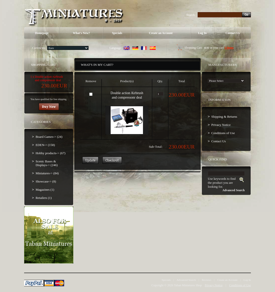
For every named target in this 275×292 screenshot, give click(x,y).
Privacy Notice (221, 125)
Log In (202, 33)
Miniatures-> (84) (47, 173)
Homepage (41, 33)
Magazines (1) (45, 189)
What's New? (81, 33)
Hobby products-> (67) (50, 153)
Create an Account (161, 33)
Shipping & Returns (224, 116)
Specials (117, 33)
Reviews (206, 279)
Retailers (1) (44, 198)
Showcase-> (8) (46, 181)
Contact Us (233, 33)
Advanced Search (186, 279)
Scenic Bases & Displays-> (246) (47, 163)
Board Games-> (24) (49, 137)
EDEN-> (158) (45, 145)
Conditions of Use (223, 133)
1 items (229, 47)
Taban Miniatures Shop (188, 285)
